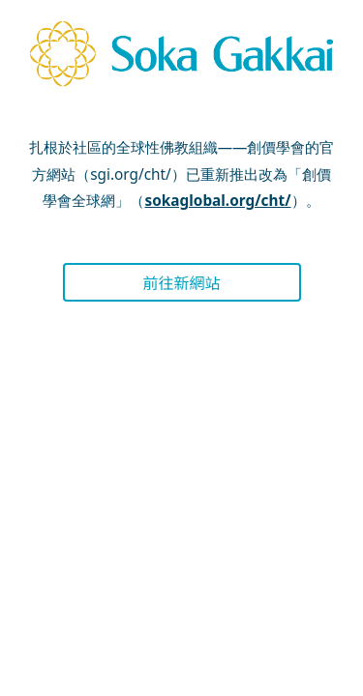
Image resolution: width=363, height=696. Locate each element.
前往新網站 (181, 282)
